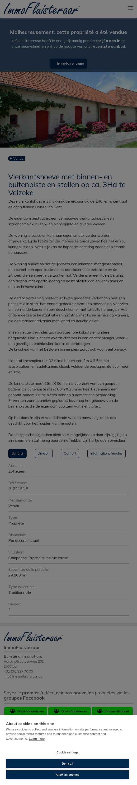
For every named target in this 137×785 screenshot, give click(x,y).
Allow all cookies (67, 774)
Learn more (37, 738)
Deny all (67, 763)
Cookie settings (67, 752)
